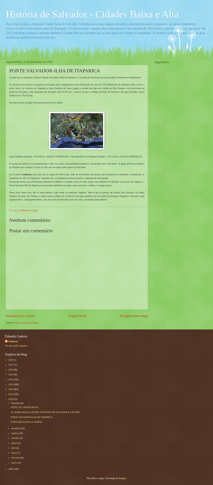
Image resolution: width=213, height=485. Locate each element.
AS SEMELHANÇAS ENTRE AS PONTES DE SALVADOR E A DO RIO (45, 412)
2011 (11, 394)
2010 (11, 399)
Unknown (13, 341)
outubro (15, 433)
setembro (15, 438)
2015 (11, 374)
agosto (14, 443)
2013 (11, 384)
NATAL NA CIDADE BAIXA (24, 407)
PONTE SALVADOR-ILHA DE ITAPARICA (31, 417)
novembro (16, 428)
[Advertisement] (179, 117)
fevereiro (15, 458)
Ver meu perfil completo (16, 346)
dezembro (16, 403)
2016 (11, 370)
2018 (11, 360)
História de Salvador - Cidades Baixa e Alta (92, 14)
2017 (11, 365)
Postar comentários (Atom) (26, 323)
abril (13, 448)
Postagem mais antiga (134, 316)
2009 (11, 469)
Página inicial (77, 316)
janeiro (14, 463)
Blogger (122, 478)
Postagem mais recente (20, 316)
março (14, 453)
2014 (11, 379)
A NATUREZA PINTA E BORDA (26, 422)
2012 (11, 389)
